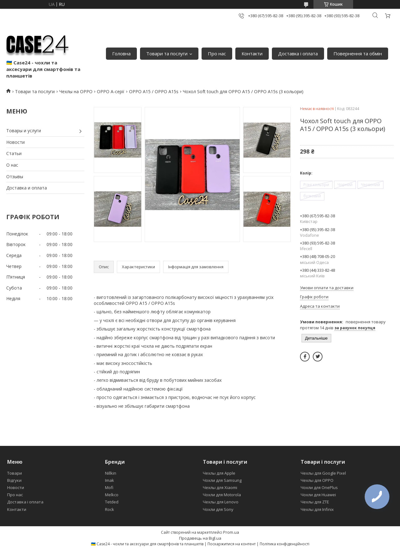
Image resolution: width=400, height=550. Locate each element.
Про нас (217, 53)
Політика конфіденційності (284, 544)
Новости (15, 142)
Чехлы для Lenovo (220, 502)
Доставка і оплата (298, 53)
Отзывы (14, 176)
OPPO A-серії (110, 91)
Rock (109, 509)
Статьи (14, 153)
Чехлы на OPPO (75, 91)
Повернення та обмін (357, 53)
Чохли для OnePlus (319, 487)
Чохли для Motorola (222, 494)
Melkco (111, 494)
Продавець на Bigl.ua (200, 538)
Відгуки (14, 480)
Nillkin (110, 473)
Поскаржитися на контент (232, 544)
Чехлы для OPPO (317, 480)
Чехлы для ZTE (315, 502)
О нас (12, 165)
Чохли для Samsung (222, 480)
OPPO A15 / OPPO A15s (153, 91)
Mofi (109, 487)
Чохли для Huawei (318, 494)
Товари (14, 473)
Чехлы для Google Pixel (323, 473)
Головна (121, 53)
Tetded (111, 502)
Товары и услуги (23, 131)
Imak (109, 480)
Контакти (252, 53)
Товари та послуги (167, 53)
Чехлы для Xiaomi (220, 487)
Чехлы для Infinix (317, 509)
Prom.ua (231, 532)
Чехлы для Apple (219, 473)
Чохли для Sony (218, 509)
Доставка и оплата (26, 188)
